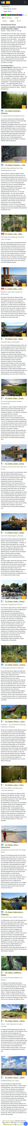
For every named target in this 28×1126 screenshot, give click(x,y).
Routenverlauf (5, 6)
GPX (19, 21)
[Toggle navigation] (25, 2)
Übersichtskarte (7, 18)
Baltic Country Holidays (8, 1121)
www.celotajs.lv (19, 1124)
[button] (10, 9)
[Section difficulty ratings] (2, 111)
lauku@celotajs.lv (9, 1124)
